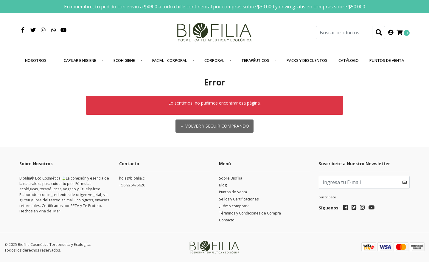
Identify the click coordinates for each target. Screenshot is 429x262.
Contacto (226, 220)
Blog (223, 185)
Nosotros (35, 60)
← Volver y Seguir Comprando (214, 126)
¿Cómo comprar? (233, 206)
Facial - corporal (169, 60)
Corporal (214, 60)
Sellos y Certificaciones (239, 199)
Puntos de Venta (386, 60)
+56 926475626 (132, 185)
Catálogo (348, 60)
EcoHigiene (124, 60)
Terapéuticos (255, 60)
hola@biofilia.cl (132, 178)
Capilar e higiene (80, 60)
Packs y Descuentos (307, 60)
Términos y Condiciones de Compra (250, 213)
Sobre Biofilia (230, 178)
